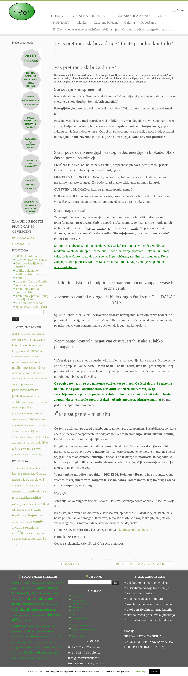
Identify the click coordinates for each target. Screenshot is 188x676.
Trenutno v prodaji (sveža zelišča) (28, 290)
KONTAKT (62, 22)
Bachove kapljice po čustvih (29, 265)
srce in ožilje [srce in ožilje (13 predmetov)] (29, 431)
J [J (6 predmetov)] (41, 480)
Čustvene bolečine (106, 22)
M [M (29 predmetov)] (27, 485)
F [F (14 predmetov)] (47, 473)
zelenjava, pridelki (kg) (31, 306)
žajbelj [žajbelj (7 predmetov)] (14, 545)
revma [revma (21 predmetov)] (30, 419)
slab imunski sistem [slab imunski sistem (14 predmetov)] (51, 636)
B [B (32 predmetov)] (36, 468)
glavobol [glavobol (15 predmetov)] (16, 339)
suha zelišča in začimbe (31, 281)
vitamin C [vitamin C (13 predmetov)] (16, 443)
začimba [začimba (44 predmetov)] (18, 527)
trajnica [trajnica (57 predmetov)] (34, 515)
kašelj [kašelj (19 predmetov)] (15, 345)
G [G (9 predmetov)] (21, 480)
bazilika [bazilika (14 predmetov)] (26, 473)
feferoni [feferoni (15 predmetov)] (16, 479)
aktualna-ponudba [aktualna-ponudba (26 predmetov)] (23, 468)
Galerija (129, 22)
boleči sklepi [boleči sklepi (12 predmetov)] (31, 334)
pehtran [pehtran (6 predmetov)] (25, 492)
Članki (82, 22)
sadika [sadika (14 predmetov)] (38, 419)
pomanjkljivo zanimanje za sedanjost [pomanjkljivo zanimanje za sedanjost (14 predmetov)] (29, 378)
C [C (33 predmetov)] (37, 473)
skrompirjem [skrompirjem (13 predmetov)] (34, 504)
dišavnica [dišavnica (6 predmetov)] (42, 474)
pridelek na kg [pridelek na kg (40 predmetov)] (38, 491)
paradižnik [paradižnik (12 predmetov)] (17, 492)
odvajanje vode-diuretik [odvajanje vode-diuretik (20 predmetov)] (27, 373)
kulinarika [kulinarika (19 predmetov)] (36, 351)
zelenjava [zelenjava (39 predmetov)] (31, 527)
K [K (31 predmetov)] (44, 479)
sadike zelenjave (27, 270)
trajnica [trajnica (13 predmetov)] (29, 437)
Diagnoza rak (68, 564)
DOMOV (57, 16)
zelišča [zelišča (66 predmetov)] (17, 532)
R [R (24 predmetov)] (13, 497)
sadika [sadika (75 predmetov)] (24, 497)
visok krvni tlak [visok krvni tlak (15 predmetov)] (41, 437)
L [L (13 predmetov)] (24, 485)
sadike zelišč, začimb (30, 274)
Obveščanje (148, 22)
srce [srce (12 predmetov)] (21, 431)
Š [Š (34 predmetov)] (43, 538)
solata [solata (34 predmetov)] (45, 503)
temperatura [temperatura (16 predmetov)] (18, 436)
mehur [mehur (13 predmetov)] (30, 356)
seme (19, 278)
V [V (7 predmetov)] (40, 516)
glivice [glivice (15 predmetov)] (25, 339)
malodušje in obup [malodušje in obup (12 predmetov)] (19, 357)
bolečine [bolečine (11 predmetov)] (22, 334)
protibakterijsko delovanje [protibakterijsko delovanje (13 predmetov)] (23, 402)
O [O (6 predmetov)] (36, 486)
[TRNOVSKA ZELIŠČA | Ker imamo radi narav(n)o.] (21, 11)
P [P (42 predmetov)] (39, 485)
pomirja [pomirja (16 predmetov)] (16, 384)
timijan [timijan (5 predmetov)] (25, 516)
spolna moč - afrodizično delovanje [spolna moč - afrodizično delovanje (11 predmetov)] (24, 642)
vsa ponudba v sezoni (30, 303)
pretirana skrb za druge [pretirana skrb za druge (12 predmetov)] (31, 396)
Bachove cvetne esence (31, 260)
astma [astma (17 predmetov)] (15, 333)
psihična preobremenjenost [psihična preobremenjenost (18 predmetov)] (28, 631)
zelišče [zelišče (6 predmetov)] (33, 539)
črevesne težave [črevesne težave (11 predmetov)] (29, 443)
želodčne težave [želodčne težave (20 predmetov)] (34, 652)
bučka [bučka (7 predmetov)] (33, 474)
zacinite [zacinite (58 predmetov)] (37, 521)
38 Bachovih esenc (28, 256)
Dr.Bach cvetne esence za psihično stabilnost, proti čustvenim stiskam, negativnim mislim (113, 29)
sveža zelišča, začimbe (31, 285)
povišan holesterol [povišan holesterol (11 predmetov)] (27, 385)
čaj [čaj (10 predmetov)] (22, 443)
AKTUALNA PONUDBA (88, 16)
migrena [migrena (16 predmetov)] (38, 356)
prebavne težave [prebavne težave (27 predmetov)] (25, 390)
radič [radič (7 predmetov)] (16, 498)
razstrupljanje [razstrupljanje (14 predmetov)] (18, 419)
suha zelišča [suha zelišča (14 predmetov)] (18, 509)
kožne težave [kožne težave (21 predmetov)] (29, 345)
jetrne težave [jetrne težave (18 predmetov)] (37, 339)
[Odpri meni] (174, 10)
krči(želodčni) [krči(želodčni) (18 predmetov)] (20, 351)
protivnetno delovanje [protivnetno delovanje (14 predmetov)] (46, 626)
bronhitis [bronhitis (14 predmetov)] (41, 334)
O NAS (163, 16)
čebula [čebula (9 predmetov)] (39, 539)
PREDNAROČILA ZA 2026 (131, 16)
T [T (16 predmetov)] (21, 515)
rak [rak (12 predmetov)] (41, 414)
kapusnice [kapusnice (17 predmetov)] (17, 485)
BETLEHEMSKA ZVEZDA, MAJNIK (144, 564)
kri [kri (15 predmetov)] (40, 345)
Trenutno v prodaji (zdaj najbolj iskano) (32, 297)
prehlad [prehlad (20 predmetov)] (17, 396)
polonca (59, 51)
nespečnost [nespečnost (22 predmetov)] (39, 367)
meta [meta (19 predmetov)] (32, 485)
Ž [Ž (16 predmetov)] (46, 538)
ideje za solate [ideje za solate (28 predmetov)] (32, 479)
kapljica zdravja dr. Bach (136, 529)
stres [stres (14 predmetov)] (38, 431)
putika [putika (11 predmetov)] (37, 414)
